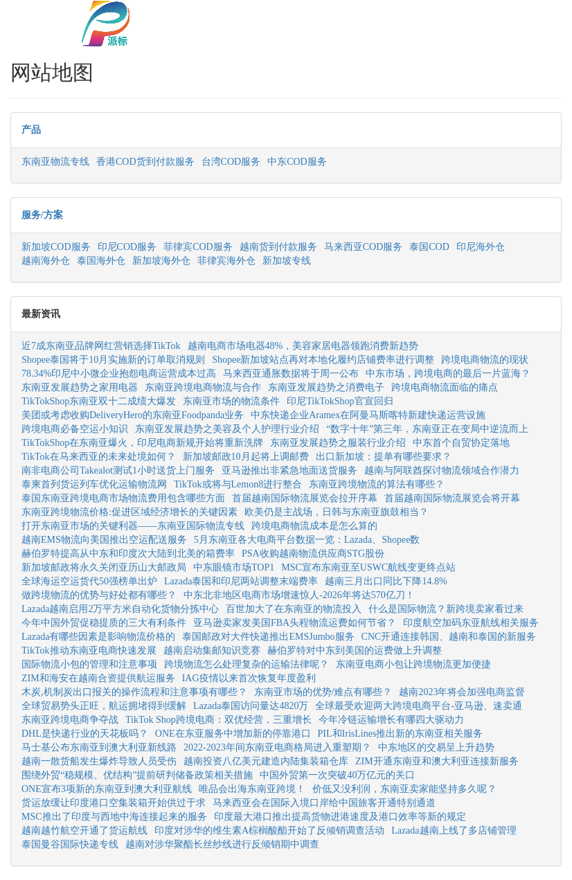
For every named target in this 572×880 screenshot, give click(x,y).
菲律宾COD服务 (198, 247)
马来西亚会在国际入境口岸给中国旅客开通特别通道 (324, 803)
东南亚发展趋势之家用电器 (79, 387)
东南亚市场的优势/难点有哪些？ (323, 692)
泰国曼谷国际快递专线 (69, 844)
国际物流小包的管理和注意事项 (89, 664)
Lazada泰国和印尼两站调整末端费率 (241, 581)
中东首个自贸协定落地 (461, 443)
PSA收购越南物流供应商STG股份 (313, 553)
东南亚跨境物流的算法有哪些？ (377, 484)
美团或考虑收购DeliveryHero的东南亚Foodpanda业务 (132, 415)
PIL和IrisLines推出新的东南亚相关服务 (400, 733)
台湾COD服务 (231, 161)
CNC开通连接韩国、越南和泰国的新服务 (449, 636)
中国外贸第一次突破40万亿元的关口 (337, 775)
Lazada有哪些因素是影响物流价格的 (98, 636)
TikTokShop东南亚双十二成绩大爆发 (98, 401)
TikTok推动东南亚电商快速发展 (89, 650)
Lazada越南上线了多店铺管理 (453, 830)
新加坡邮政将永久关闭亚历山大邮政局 (103, 567)
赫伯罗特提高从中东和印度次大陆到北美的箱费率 (128, 553)
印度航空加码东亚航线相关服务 (471, 623)
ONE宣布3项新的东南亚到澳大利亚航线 (106, 789)
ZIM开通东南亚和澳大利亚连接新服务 (437, 761)
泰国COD (429, 247)
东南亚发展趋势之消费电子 (326, 387)
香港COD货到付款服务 (145, 161)
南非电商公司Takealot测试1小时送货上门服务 (118, 470)
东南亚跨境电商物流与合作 (203, 387)
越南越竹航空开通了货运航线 (84, 830)
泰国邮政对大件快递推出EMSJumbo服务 (268, 636)
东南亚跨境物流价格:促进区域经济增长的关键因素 (129, 512)
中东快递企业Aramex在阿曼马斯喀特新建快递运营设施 (368, 415)
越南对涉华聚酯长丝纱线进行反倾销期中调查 (222, 844)
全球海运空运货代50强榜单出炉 (89, 581)
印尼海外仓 (480, 247)
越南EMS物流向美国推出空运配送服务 (104, 540)
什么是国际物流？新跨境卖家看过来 (446, 609)
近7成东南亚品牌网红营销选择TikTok (101, 346)
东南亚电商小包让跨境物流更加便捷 (413, 664)
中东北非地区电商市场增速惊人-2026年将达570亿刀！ (299, 595)
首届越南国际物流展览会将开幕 (452, 498)
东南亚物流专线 (55, 161)
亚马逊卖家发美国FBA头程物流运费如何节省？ (294, 623)
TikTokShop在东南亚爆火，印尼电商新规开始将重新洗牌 (142, 443)
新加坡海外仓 (161, 260)
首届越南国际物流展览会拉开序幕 (304, 498)
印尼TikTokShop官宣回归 (340, 401)
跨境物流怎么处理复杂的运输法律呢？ (246, 664)
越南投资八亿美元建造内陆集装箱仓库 (266, 761)
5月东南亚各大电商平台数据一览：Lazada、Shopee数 (307, 540)
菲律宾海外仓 (226, 260)
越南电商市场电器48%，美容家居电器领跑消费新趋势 (303, 346)
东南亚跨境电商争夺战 (69, 720)
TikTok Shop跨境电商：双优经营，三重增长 (218, 720)
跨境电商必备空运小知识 (74, 429)
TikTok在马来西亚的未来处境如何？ (98, 456)
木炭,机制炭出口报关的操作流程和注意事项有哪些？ (134, 692)
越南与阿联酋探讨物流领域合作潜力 (441, 470)
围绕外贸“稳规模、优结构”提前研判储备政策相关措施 (137, 775)
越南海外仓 (45, 260)
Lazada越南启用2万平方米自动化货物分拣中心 (120, 609)
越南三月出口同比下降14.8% (386, 581)
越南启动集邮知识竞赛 (211, 650)
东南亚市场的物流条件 (231, 401)
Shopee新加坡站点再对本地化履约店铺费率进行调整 (323, 359)
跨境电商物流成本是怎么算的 (314, 526)
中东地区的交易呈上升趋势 (436, 747)
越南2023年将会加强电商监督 (462, 692)
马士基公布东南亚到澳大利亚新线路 (99, 747)
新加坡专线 (286, 260)
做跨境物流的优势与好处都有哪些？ (99, 595)
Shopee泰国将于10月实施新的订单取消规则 (113, 359)
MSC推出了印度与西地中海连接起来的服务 (114, 816)
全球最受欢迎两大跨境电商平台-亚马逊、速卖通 (418, 706)
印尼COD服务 (127, 247)
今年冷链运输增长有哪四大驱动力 (391, 720)
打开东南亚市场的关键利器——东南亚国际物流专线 (132, 526)
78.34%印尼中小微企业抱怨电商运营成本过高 (118, 373)
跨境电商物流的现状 (484, 359)
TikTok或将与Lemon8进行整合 (238, 484)
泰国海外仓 (101, 260)
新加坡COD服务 (56, 247)
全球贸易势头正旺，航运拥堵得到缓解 (103, 706)
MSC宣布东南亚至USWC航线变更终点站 (368, 567)
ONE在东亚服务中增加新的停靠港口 (233, 733)
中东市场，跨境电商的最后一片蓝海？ (448, 373)
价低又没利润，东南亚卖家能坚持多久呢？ (404, 789)
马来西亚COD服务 (363, 247)
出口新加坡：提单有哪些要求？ (384, 456)
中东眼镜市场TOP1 (233, 567)
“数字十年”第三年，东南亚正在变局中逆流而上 (427, 429)
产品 (31, 130)
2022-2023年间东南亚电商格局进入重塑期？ (277, 747)
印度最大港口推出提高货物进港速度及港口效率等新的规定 (340, 816)
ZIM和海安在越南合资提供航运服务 (98, 678)
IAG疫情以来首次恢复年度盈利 (249, 678)
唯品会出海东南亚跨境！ (252, 789)
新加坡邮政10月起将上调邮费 (246, 456)
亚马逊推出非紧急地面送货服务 (289, 470)
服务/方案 (42, 215)
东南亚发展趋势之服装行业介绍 (338, 443)
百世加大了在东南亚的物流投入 (293, 609)
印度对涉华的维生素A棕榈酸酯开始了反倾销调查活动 (269, 830)
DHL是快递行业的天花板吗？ (84, 733)
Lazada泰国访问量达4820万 (250, 706)
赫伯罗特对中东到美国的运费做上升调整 (354, 650)
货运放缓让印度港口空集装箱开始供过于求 (113, 803)
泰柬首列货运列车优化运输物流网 (94, 484)
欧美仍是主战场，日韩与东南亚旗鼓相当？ (336, 512)
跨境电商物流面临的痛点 (444, 387)
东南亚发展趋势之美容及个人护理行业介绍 (227, 429)
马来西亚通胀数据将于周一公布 (291, 373)
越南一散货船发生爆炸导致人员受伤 (99, 761)
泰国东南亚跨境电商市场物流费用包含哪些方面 (123, 498)
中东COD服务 (297, 161)
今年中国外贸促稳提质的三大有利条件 (103, 623)
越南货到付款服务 (278, 247)
